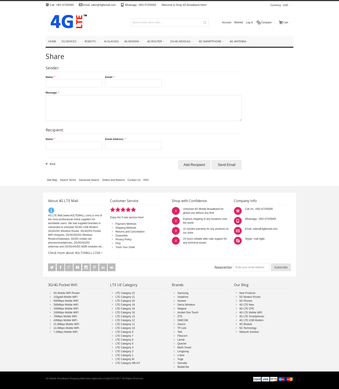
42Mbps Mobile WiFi (65, 320)
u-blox (180, 355)
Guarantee (121, 235)
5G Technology (248, 328)
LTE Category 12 (125, 320)
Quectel (181, 343)
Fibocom (182, 335)
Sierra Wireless (186, 304)
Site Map (52, 180)
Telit (179, 331)
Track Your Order (125, 247)
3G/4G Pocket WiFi (62, 284)
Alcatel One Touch (187, 312)
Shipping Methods (125, 227)
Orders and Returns (113, 180)
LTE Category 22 (125, 293)
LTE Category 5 (124, 343)
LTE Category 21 (125, 296)
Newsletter (223, 267)
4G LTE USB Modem (251, 320)
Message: (52, 92)
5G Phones (245, 300)
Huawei (181, 300)
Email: (109, 77)
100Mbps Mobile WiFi (65, 312)
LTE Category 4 (124, 347)
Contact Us (134, 180)
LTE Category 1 (124, 355)
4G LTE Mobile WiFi (250, 312)
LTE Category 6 (124, 339)
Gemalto (182, 363)
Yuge (180, 359)
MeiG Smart (184, 347)
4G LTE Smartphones (251, 316)
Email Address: (114, 139)
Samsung (182, 293)
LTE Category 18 (125, 308)
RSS (146, 180)
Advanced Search (89, 180)
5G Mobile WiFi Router (66, 293)
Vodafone (182, 296)
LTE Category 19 (125, 304)
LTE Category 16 (125, 312)
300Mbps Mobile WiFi (65, 304)
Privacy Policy (123, 239)
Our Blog (241, 284)
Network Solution (249, 331)
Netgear (182, 308)
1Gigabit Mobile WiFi (65, 296)
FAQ (118, 243)
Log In (249, 22)
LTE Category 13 (125, 316)
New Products (247, 293)
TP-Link (181, 328)
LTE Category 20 (125, 300)
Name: (50, 77)
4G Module (245, 324)
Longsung (183, 351)
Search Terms (68, 180)
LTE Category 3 (124, 351)
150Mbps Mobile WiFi (65, 308)
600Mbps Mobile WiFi (65, 300)
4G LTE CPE (246, 308)
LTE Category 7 (124, 335)
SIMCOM (182, 320)
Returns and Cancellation (130, 231)
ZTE (179, 316)
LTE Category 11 (125, 324)
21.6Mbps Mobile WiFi (66, 324)
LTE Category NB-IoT (127, 363)
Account (226, 22)
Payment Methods (125, 223)
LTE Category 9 (124, 331)
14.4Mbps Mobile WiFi (66, 328)
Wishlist (238, 22)
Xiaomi (181, 324)
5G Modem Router (250, 296)
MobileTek (183, 366)
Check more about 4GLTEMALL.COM (74, 253)
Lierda (180, 339)
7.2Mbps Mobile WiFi (65, 331)
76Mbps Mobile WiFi (65, 316)
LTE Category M (124, 359)
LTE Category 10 (125, 328)
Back (53, 164)
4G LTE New (246, 304)
